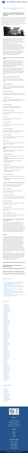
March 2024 (6, 330)
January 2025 (6, 319)
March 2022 (6, 350)
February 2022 (6, 351)
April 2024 (6, 329)
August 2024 (6, 325)
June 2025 (6, 314)
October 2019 (6, 375)
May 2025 (6, 316)
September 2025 (7, 311)
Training (5, 401)
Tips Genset (6, 400)
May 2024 (6, 328)
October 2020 (6, 369)
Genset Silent (6, 398)
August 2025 (6, 312)
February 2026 (6, 305)
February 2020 (6, 374)
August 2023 (6, 338)
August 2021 (6, 358)
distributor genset (13, 23)
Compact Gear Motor (14, 423)
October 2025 (6, 310)
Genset (14, 419)
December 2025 (7, 308)
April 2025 (6, 317)
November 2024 (7, 321)
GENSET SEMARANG (14, 445)
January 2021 (6, 366)
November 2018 (7, 376)
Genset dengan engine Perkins (8, 38)
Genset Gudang (7, 393)
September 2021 (7, 357)
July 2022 (5, 346)
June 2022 (6, 348)
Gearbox (5, 390)
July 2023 (5, 340)
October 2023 (6, 336)
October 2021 (6, 356)
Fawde (8, 256)
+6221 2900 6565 (18, 8)
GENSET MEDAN (14, 447)
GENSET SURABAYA (14, 441)
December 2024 (7, 320)
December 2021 (7, 353)
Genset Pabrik (6, 395)
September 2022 (7, 344)
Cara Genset (6, 388)
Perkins (23, 255)
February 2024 (6, 332)
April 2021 (6, 362)
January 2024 (6, 333)
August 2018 (6, 378)
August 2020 (6, 372)
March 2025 (6, 318)
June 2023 (6, 341)
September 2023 (7, 337)
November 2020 (7, 368)
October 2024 (6, 322)
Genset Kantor (6, 394)
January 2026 (6, 306)
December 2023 (7, 334)
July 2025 (5, 313)
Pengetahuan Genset (8, 399)
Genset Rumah (6, 396)
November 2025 (7, 309)
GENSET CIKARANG (14, 444)
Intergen (14, 433)
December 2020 (7, 367)
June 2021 (6, 360)
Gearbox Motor (7, 391)
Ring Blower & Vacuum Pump (14, 426)
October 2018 (6, 377)
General (5, 392)
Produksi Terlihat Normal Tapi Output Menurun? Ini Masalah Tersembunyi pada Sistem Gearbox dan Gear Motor (14, 286)
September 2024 (7, 324)
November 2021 (7, 354)
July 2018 (5, 380)
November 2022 (7, 343)
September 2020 (7, 370)
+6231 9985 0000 (10, 8)
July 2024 (5, 326)
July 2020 (5, 373)
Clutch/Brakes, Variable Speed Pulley (14, 424)
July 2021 (5, 359)
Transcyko (14, 436)
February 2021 (6, 365)
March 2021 (6, 364)
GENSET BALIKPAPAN (14, 448)
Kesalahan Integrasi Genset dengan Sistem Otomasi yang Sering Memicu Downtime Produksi (14, 295)
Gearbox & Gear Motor (14, 420)
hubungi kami (16, 257)
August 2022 (6, 345)
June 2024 (6, 327)
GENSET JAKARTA (14, 443)
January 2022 (6, 352)
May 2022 (6, 349)
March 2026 (6, 304)
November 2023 (7, 335)
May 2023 (6, 342)
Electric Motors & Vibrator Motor (14, 422)
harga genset (14, 24)
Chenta (14, 435)
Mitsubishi (5, 256)
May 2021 (6, 361)
